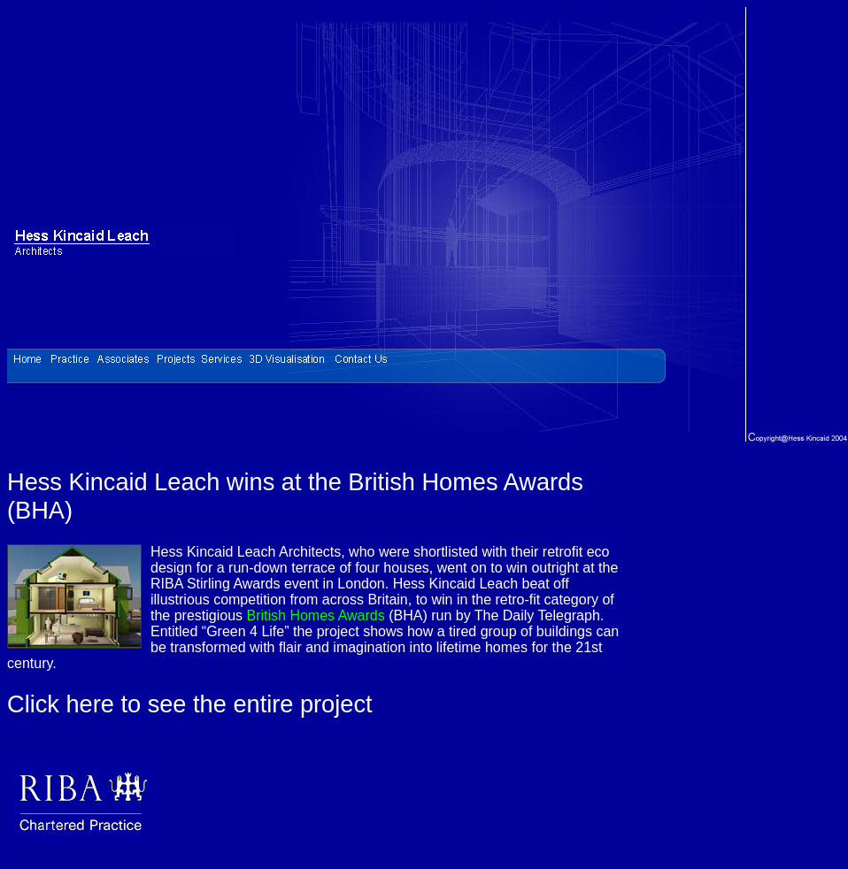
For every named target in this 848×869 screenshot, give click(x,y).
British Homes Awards (316, 615)
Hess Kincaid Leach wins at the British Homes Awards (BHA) (295, 496)
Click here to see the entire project (190, 704)
